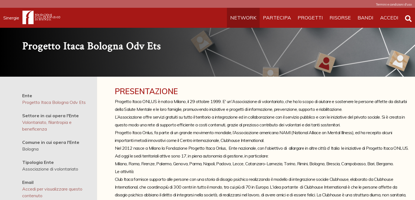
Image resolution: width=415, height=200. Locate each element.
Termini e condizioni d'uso (394, 4)
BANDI (365, 17)
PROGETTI (310, 17)
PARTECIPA (277, 17)
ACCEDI (389, 17)
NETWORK (243, 17)
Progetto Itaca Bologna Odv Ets (54, 102)
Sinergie (12, 18)
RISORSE (340, 17)
